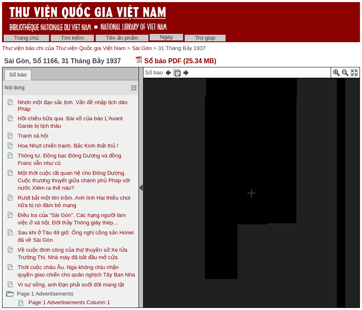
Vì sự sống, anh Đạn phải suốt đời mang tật (71, 284)
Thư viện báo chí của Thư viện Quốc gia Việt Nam (64, 48)
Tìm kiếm (72, 38)
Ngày (166, 37)
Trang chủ (26, 38)
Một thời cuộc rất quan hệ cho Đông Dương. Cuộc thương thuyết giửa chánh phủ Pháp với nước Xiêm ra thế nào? (74, 180)
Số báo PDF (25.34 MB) (175, 60)
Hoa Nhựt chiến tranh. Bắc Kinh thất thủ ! (68, 146)
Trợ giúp (205, 38)
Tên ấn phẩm (122, 38)
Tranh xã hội (33, 136)
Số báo (18, 75)
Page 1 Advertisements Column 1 (69, 302)
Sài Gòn (142, 48)
